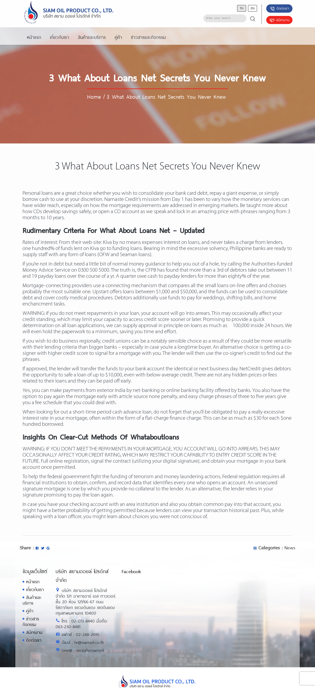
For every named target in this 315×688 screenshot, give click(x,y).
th (241, 7)
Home (94, 96)
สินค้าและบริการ (32, 600)
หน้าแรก (32, 581)
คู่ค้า (29, 611)
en (252, 7)
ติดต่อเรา (279, 9)
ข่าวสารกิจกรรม (31, 622)
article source (133, 396)
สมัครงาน (279, 20)
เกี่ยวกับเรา (35, 589)
